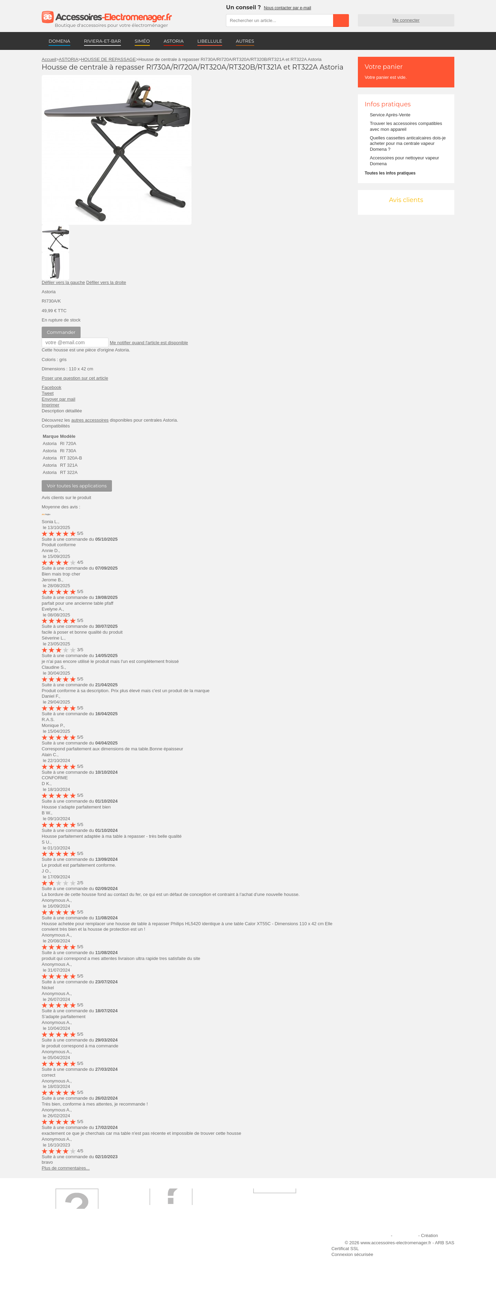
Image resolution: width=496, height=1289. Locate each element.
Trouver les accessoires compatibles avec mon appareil (406, 126)
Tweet (48, 392)
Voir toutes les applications (77, 485)
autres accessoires (89, 419)
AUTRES (245, 41)
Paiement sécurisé (160, 1253)
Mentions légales (373, 1235)
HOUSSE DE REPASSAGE (108, 59)
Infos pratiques (388, 104)
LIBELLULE (209, 41)
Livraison (150, 1244)
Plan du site (405, 1235)
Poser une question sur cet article (75, 377)
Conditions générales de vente (172, 1262)
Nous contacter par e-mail (287, 8)
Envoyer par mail (58, 398)
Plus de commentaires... (66, 1167)
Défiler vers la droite (106, 282)
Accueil (49, 59)
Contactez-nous (61, 1272)
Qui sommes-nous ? (66, 1244)
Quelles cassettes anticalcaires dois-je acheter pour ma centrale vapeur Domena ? (408, 143)
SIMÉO (142, 41)
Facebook (51, 387)
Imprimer (50, 404)
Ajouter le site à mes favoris (264, 1244)
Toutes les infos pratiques (390, 173)
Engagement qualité (66, 1262)
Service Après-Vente (390, 114)
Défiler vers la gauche (63, 282)
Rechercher (341, 20)
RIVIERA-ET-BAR (102, 41)
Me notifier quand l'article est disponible (146, 342)
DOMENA (59, 41)
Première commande (66, 1253)
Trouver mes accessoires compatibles (179, 1272)
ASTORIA (174, 41)
